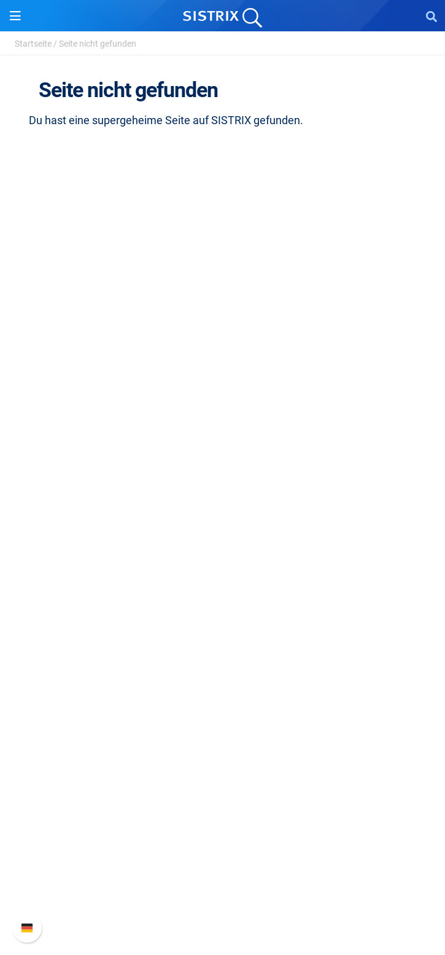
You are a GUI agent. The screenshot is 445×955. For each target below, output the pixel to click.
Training (223, 642)
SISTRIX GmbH (223, 337)
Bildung (222, 400)
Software (222, 477)
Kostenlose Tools (222, 701)
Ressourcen (222, 598)
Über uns (223, 360)
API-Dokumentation (222, 861)
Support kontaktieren (222, 881)
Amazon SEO (222, 540)
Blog (223, 681)
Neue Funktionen (222, 841)
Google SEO (223, 521)
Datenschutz (222, 419)
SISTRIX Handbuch (222, 822)
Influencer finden (222, 560)
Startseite (33, 44)
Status (223, 900)
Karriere (222, 380)
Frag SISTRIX (223, 622)
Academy (223, 661)
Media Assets (222, 760)
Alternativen (223, 740)
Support (222, 798)
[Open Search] (431, 16)
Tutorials (223, 720)
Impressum (222, 439)
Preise (222, 501)
